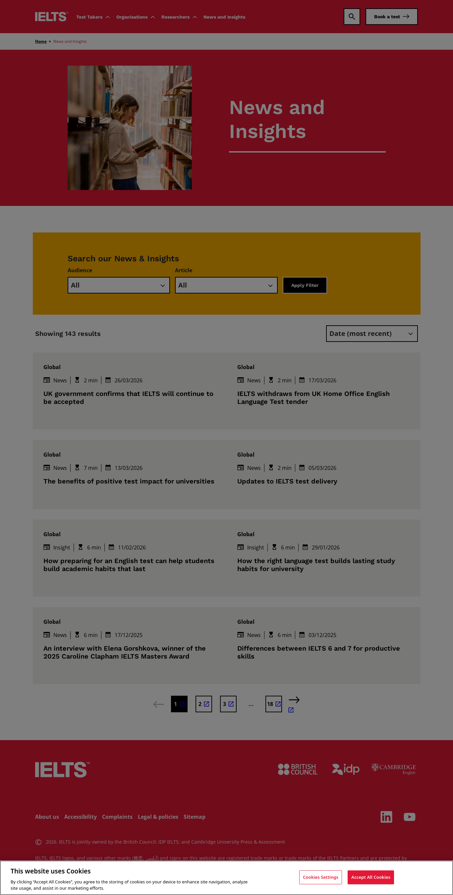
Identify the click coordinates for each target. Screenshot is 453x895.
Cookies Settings (320, 878)
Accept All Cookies (370, 878)
